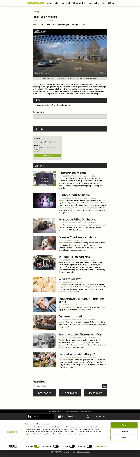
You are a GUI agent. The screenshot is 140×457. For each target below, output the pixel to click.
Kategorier (44, 393)
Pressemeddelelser (65, 243)
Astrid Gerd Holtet (78, 305)
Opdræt (61, 200)
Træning (62, 340)
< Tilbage (36, 12)
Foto (56, 3)
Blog (103, 3)
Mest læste (95, 393)
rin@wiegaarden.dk (39, 151)
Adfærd (61, 322)
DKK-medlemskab (78, 3)
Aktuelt (36, 24)
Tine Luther (50, 21)
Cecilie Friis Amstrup (78, 240)
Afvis (124, 444)
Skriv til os (47, 155)
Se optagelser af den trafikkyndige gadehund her (52, 105)
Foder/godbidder (65, 284)
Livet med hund (64, 360)
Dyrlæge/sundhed (65, 307)
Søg (104, 386)
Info (60, 225)
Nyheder (49, 3)
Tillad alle (124, 432)
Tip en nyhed (65, 3)
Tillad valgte (124, 438)
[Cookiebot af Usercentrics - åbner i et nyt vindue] (12, 453)
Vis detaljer (99, 453)
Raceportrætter (93, 3)
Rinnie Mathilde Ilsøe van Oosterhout (84, 176)
